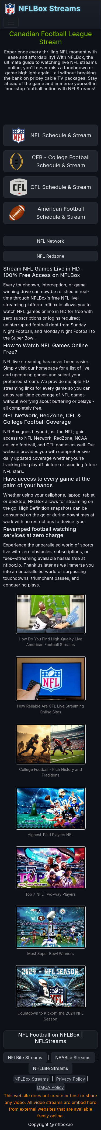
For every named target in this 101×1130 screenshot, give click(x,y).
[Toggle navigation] (11, 22)
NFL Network (50, 241)
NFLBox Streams (42, 9)
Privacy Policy (70, 1079)
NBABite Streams (72, 1057)
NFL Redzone (50, 256)
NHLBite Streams (50, 1068)
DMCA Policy (50, 1087)
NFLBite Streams (25, 1057)
